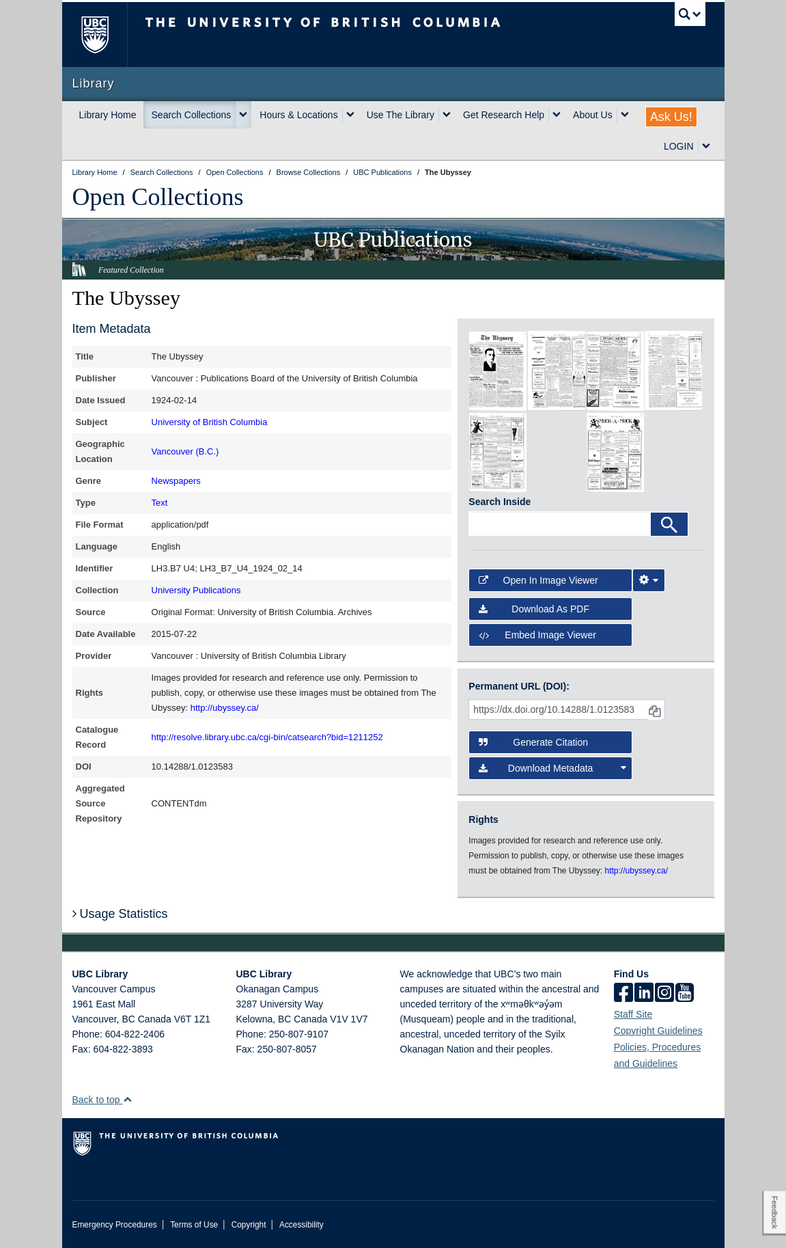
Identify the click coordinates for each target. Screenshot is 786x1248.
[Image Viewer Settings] (648, 580)
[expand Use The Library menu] (446, 114)
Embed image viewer (537, 634)
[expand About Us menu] (625, 114)
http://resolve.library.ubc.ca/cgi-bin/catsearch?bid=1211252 (267, 737)
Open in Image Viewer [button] (538, 580)
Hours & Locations (298, 114)
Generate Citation (533, 742)
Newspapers (176, 481)
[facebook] (623, 993)
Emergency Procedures (114, 1225)
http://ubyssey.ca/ (225, 708)
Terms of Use (194, 1225)
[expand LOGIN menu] (706, 146)
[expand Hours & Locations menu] (350, 114)
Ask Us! (671, 117)
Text (160, 503)
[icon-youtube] (684, 993)
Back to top (102, 1099)
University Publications (196, 590)
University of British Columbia (210, 422)
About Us (593, 114)
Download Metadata (552, 768)
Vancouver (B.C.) (185, 451)
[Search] (669, 524)
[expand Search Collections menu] (243, 114)
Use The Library (400, 114)
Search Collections (191, 114)
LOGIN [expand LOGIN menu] (679, 146)
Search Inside (499, 501)
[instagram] (664, 993)
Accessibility (301, 1225)
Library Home (108, 114)
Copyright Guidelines (658, 1030)
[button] (127, 1099)
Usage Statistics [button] (120, 914)
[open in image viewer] (498, 369)
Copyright (248, 1225)
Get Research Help (503, 114)
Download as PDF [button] (534, 608)
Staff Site (633, 1014)
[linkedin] (644, 993)
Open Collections (158, 197)
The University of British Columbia (104, 34)
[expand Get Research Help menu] (556, 114)
